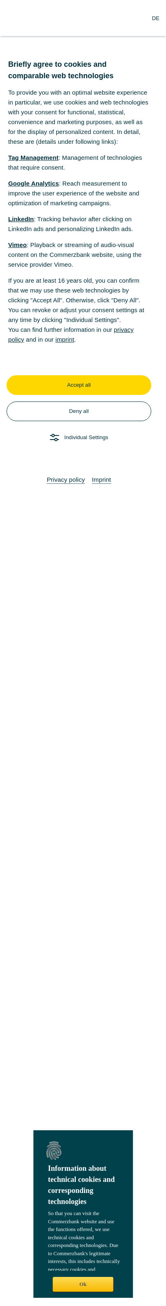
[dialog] (83, 653)
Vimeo (17, 244)
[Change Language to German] (155, 18)
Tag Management (33, 157)
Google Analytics (33, 183)
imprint (64, 339)
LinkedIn (21, 218)
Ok (83, 1284)
